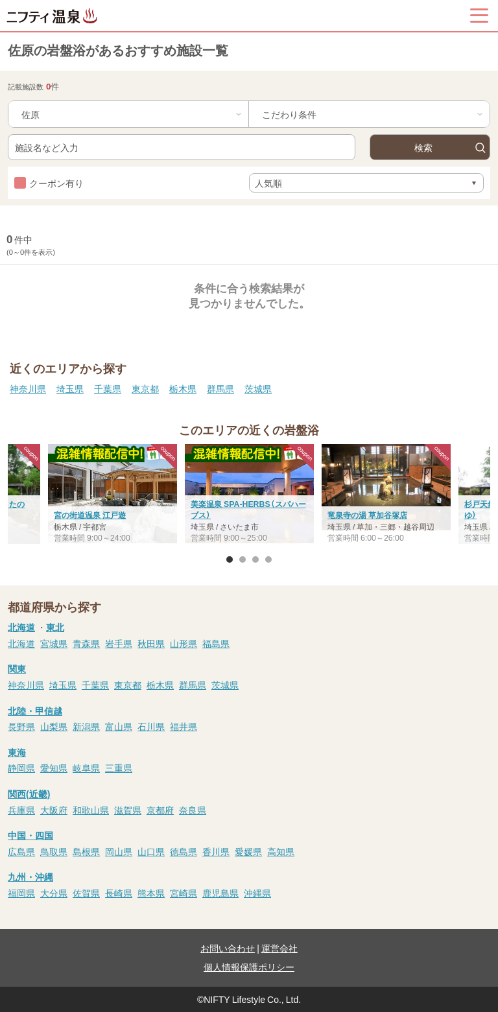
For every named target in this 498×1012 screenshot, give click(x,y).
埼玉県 (70, 388)
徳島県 (183, 851)
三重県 (118, 767)
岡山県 (118, 851)
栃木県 (182, 388)
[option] (249, 495)
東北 (55, 626)
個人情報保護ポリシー (249, 966)
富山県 (118, 726)
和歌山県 (91, 809)
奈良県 (192, 809)
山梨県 (53, 726)
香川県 (216, 851)
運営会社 (279, 947)
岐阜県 (86, 767)
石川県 (151, 726)
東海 (17, 752)
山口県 (151, 851)
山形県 (183, 643)
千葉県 (107, 388)
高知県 (280, 851)
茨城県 (258, 388)
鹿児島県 (220, 892)
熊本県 (151, 892)
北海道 (21, 626)
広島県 (21, 851)
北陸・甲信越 (35, 710)
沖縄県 (257, 892)
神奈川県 (28, 388)
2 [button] (242, 559)
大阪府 (53, 809)
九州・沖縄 (30, 876)
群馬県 (220, 388)
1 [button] (229, 559)
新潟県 (86, 726)
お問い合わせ (227, 947)
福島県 (216, 643)
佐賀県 (86, 892)
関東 (17, 668)
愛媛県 (248, 851)
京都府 (160, 809)
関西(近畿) (29, 793)
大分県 (53, 892)
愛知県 (53, 767)
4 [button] (268, 559)
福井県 (183, 726)
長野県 (21, 726)
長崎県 (118, 892)
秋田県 (151, 643)
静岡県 (21, 767)
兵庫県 (21, 809)
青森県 (86, 643)
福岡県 (21, 892)
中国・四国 (30, 835)
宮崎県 (183, 892)
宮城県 (53, 643)
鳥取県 (53, 851)
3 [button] (255, 559)
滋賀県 (127, 809)
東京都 (145, 388)
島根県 (86, 851)
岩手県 (118, 643)
